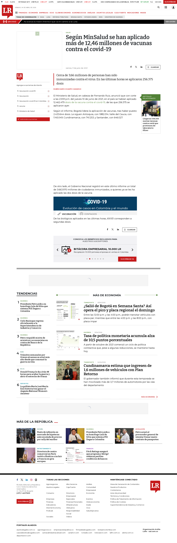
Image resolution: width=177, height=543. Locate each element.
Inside (88, 505)
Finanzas (89, 448)
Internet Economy (53, 508)
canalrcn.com (73, 533)
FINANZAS (23, 13)
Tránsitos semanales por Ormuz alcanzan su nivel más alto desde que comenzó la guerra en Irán (35, 358)
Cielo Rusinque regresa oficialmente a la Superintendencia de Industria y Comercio (32, 324)
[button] (56, 250)
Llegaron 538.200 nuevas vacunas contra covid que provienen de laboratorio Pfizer (151, 124)
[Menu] (17, 12)
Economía (90, 493)
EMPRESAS (43, 13)
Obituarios (70, 508)
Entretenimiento (44, 448)
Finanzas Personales (74, 502)
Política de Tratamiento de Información (125, 499)
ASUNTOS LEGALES (104, 13)
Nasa (42, 17)
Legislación (140, 429)
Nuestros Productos (118, 487)
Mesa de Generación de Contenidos (124, 484)
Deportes (24, 383)
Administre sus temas (27, 119)
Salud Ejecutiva (92, 511)
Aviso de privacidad (118, 493)
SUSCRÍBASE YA (127, 259)
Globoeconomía (92, 502)
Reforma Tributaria (60, 17)
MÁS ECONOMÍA (148, 397)
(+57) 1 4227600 (23, 493)
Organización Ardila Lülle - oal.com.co (151, 530)
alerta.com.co (127, 533)
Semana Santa (76, 17)
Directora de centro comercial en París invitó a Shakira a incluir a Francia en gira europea (49, 456)
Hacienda (24, 301)
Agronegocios (52, 484)
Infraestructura (72, 505)
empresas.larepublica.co (64, 530)
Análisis (89, 484)
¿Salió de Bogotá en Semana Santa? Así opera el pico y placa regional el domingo (119, 308)
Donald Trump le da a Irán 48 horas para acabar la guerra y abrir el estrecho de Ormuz (35, 374)
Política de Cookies (118, 502)
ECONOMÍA (33, 13)
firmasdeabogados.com (85, 530)
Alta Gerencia (71, 484)
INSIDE (143, 13)
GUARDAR (153, 67)
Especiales (70, 499)
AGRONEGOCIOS (79, 13)
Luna (48, 17)
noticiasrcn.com (101, 533)
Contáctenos (115, 490)
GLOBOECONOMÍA (63, 13)
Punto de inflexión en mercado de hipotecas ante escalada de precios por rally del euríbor (49, 436)
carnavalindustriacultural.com (54, 533)
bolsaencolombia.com (107, 530)
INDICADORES (133, 13)
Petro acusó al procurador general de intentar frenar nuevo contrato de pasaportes (147, 436)
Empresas (50, 499)
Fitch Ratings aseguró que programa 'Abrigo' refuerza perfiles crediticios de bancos (97, 455)
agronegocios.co (44, 530)
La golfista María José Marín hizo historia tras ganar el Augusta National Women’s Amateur (34, 390)
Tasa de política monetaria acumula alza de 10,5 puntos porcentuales (119, 338)
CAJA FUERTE (120, 13)
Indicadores (51, 505)
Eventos (89, 499)
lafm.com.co (115, 533)
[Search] (158, 7)
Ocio (88, 508)
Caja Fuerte (71, 487)
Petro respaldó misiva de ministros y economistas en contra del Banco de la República (34, 341)
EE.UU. (22, 369)
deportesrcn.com (24, 536)
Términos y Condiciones (119, 496)
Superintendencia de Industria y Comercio (127, 505)
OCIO (52, 13)
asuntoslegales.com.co (26, 530)
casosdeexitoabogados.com (28, 533)
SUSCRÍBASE (170, 2)
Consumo (50, 493)
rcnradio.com (86, 533)
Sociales (49, 517)
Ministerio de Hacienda (114, 17)
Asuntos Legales (52, 487)
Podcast (49, 511)
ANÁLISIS (91, 13)
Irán (100, 17)
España (40, 429)
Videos (69, 517)
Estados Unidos (90, 17)
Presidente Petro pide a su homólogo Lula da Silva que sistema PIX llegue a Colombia (34, 307)
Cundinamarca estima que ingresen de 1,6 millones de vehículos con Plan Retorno (118, 369)
